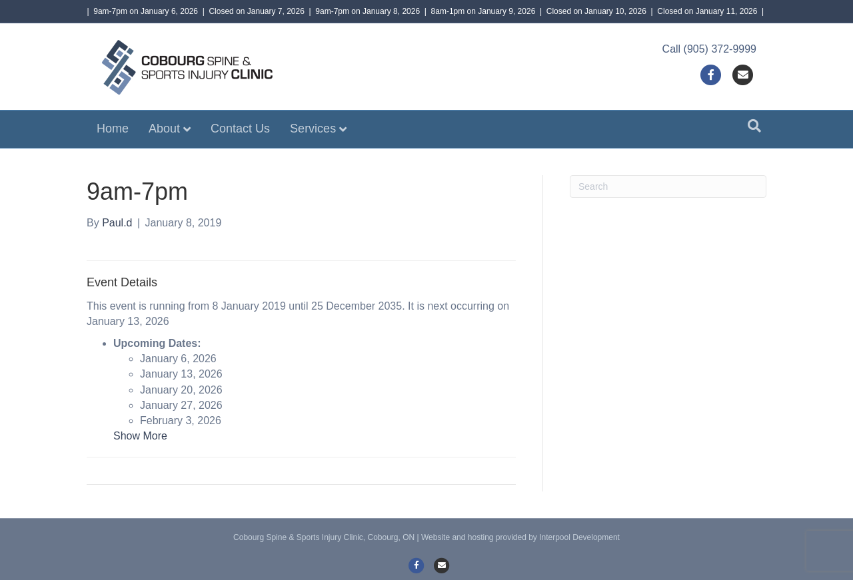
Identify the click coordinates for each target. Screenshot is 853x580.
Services (313, 128)
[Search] (754, 126)
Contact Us (240, 128)
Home (113, 128)
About (164, 128)
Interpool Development (579, 537)
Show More (140, 435)
